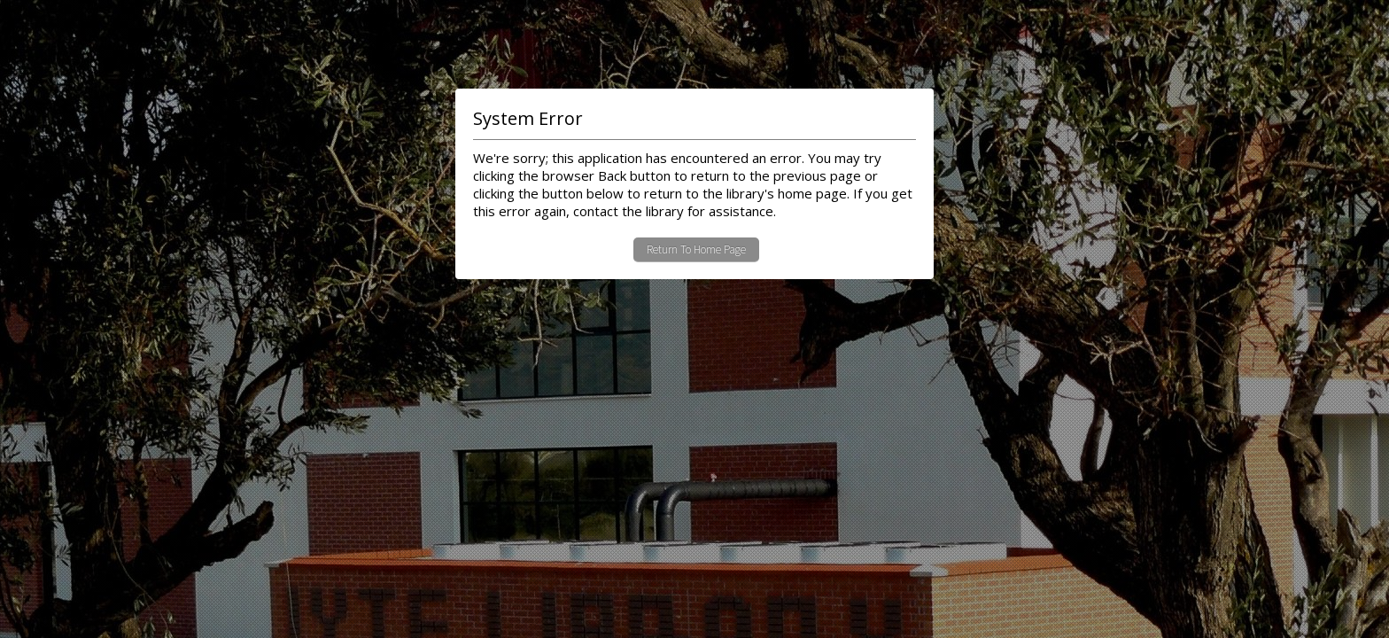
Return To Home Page (696, 249)
